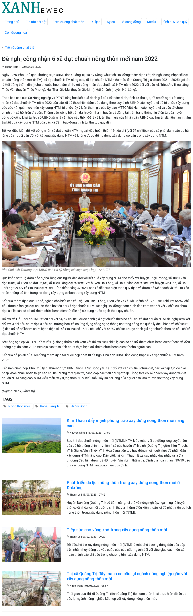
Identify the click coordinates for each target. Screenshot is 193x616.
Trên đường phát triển (68, 22)
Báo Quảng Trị (50, 406)
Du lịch (95, 22)
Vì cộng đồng (131, 22)
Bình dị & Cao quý (175, 22)
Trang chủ (12, 22)
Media (151, 22)
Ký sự (111, 22)
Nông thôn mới (19, 406)
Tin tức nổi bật (36, 22)
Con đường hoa (16, 32)
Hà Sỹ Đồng (79, 406)
